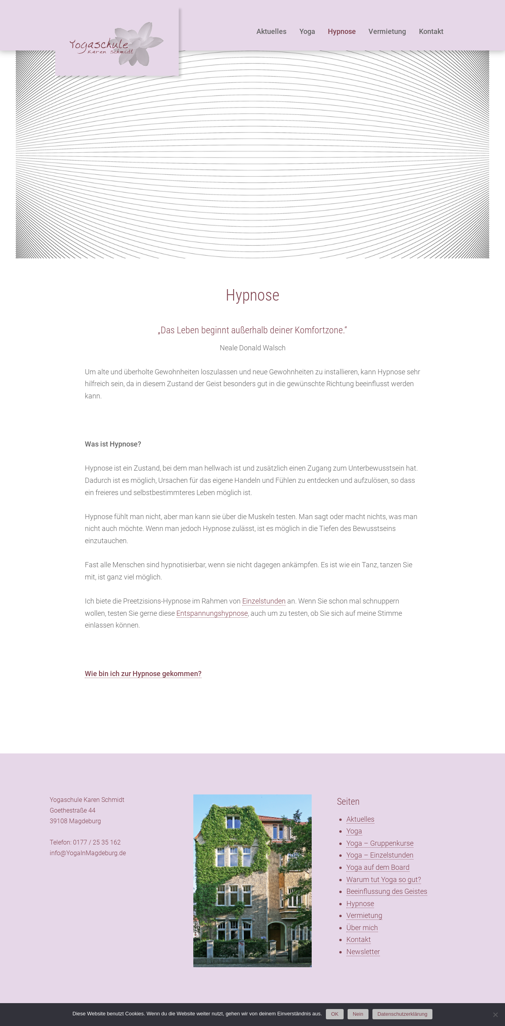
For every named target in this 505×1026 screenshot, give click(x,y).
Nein (358, 1014)
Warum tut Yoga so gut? (383, 879)
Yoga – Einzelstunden (379, 855)
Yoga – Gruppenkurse (379, 843)
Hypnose (342, 31)
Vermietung (387, 31)
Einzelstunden (264, 601)
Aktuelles (271, 31)
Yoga (307, 31)
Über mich (362, 927)
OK (335, 1014)
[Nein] (495, 1015)
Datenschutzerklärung (402, 1014)
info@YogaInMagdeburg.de (88, 853)
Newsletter (363, 952)
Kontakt (431, 31)
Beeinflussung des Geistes (386, 891)
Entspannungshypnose (212, 613)
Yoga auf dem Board (378, 867)
